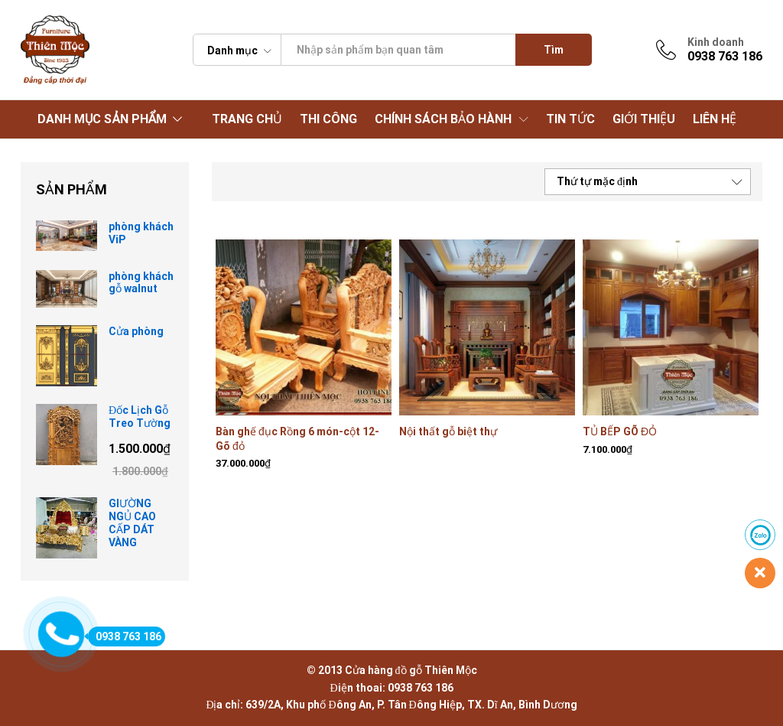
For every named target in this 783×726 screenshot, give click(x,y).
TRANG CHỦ (247, 119)
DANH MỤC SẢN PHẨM (102, 119)
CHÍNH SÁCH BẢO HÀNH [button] (443, 119)
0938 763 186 (124, 636)
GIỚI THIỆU (643, 119)
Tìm (554, 50)
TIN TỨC (570, 119)
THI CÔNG (328, 119)
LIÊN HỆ (714, 119)
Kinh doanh (715, 42)
